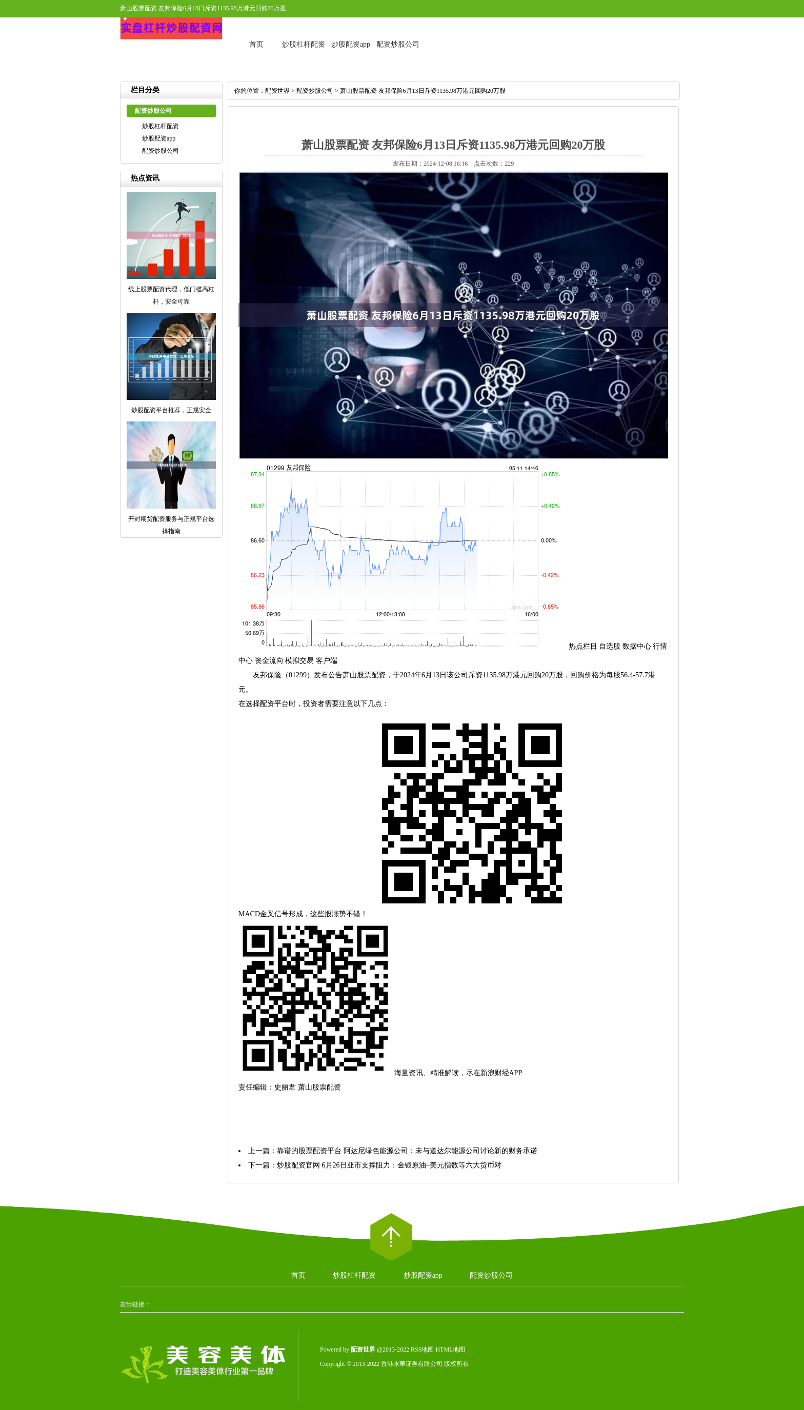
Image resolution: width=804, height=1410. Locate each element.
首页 (256, 44)
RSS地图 (422, 1349)
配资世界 (277, 90)
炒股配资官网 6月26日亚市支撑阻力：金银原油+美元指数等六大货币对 (389, 1165)
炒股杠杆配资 (303, 44)
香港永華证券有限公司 (412, 1363)
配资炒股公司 (397, 44)
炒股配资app (350, 44)
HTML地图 (450, 1349)
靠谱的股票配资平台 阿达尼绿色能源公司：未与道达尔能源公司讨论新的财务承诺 (407, 1151)
